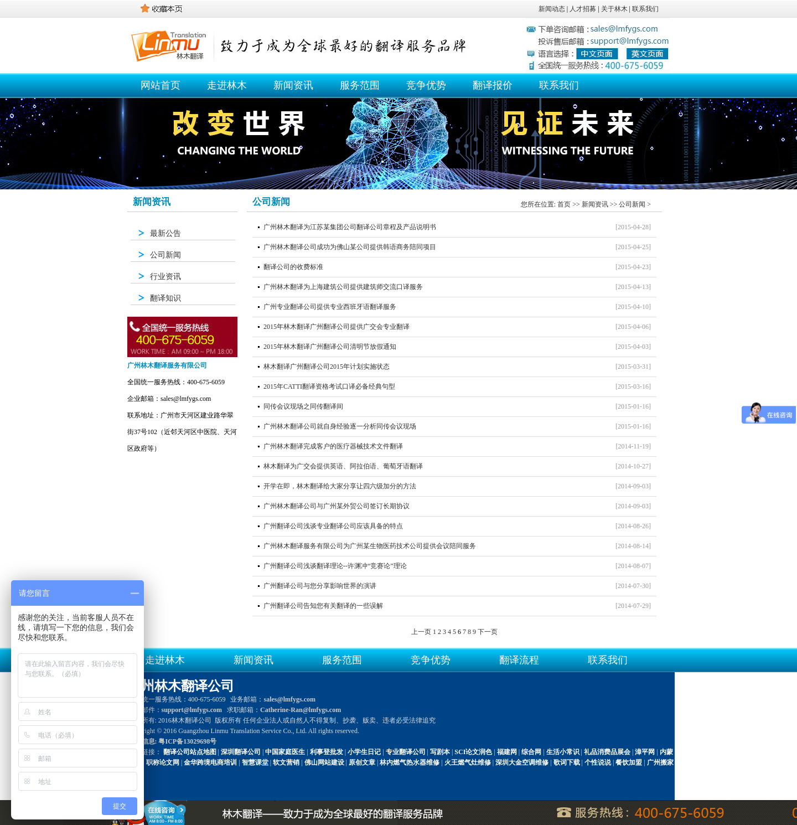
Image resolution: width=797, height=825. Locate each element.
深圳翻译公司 (241, 752)
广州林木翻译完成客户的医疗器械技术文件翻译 (333, 446)
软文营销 (286, 762)
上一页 (421, 632)
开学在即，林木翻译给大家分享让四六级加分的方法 (339, 486)
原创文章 (362, 762)
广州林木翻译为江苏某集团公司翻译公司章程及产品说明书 (349, 227)
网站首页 (160, 85)
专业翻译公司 (406, 752)
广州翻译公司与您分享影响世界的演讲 (319, 586)
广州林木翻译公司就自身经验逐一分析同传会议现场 (339, 426)
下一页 (488, 632)
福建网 (507, 752)
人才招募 (583, 9)
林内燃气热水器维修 (409, 762)
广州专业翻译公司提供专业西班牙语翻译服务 (329, 307)
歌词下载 (566, 762)
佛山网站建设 (324, 762)
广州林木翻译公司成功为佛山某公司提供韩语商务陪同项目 (349, 247)
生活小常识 (562, 752)
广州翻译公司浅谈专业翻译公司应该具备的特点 (333, 526)
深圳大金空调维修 (521, 762)
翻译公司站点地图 (189, 752)
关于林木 (614, 9)
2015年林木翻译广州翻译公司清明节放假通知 (329, 346)
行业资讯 (165, 276)
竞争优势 (426, 85)
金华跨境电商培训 (210, 762)
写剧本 (440, 752)
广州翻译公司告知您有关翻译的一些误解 (323, 606)
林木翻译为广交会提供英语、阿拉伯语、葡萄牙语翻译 (343, 466)
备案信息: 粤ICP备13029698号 (172, 741)
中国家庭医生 (285, 752)
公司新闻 (165, 255)
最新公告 (165, 233)
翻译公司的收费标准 (293, 267)
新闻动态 (552, 9)
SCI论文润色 (473, 752)
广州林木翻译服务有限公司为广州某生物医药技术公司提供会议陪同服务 (369, 546)
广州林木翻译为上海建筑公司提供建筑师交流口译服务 (343, 287)
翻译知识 (165, 298)
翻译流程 (519, 660)
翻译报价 (493, 85)
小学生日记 (364, 752)
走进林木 (227, 85)
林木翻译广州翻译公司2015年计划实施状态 (326, 366)
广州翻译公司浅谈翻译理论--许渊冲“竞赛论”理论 (335, 566)
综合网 (531, 752)
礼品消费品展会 (607, 752)
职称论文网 (162, 762)
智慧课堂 (255, 762)
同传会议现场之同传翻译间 (303, 406)
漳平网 (645, 752)
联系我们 (645, 9)
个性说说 (597, 762)
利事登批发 (326, 752)
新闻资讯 (293, 85)
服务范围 (360, 85)
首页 (564, 204)
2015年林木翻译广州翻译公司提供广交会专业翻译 (336, 327)
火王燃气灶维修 (467, 762)
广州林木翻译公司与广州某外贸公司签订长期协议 (336, 506)
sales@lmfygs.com (289, 699)
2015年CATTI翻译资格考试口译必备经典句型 (329, 386)
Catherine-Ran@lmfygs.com (300, 710)
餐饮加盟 (628, 762)
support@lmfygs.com (192, 710)
